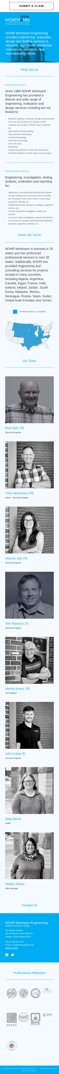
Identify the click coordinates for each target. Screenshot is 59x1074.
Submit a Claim (31, 6)
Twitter (12, 955)
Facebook (6, 955)
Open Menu (52, 20)
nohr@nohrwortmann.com (23, 945)
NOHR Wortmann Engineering (17, 20)
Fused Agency (32, 1070)
